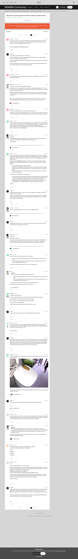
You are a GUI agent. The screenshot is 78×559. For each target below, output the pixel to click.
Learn (7, 2)
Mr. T (11, 271)
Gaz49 (11, 322)
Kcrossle (11, 414)
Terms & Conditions (30, 516)
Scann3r (11, 444)
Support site (46, 7)
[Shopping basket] (73, 2)
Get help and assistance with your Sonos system (19, 11)
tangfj (11, 120)
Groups (41, 7)
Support (11, 2)
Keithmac (12, 293)
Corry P (11, 134)
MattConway (12, 354)
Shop (4, 2)
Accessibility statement (46, 516)
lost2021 (11, 153)
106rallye (11, 425)
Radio (15, 2)
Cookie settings (38, 516)
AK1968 (11, 462)
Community (7, 11)
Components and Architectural (35, 11)
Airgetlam (11, 53)
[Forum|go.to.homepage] (15, 7)
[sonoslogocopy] (39, 2)
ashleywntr (12, 38)
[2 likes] (14, 103)
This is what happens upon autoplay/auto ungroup (19, 46)
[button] (63, 7)
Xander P (12, 84)
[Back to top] (75, 514)
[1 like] (14, 147)
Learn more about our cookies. (60, 550)
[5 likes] (15, 394)
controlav (11, 207)
